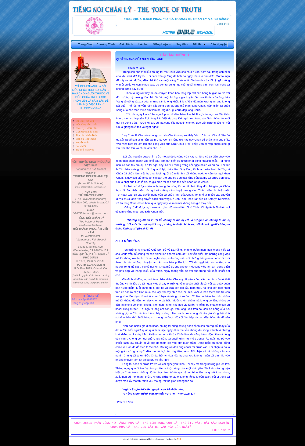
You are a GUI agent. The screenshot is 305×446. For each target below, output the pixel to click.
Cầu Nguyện (219, 44)
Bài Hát (199, 44)
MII (179, 439)
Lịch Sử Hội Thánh (86, 138)
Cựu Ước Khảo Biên (87, 131)
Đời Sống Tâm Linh (86, 124)
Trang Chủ (85, 44)
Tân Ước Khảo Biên (86, 135)
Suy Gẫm (182, 44)
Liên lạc (143, 44)
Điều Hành (126, 44)
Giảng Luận (162, 44)
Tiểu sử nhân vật (85, 149)
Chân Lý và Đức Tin (86, 128)
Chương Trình (106, 44)
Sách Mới (81, 146)
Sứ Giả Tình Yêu (85, 120)
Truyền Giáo (82, 142)
